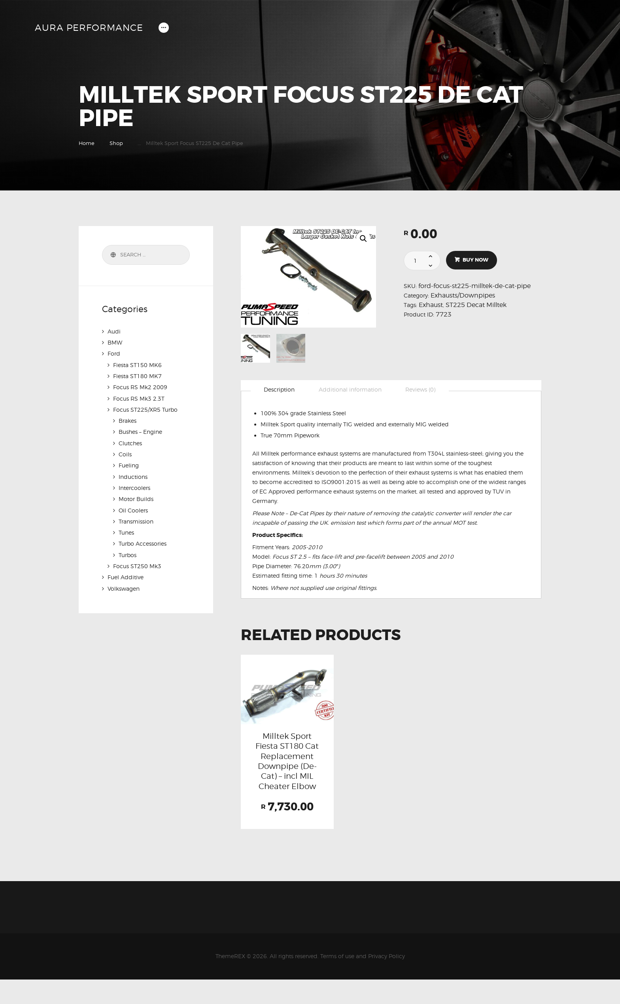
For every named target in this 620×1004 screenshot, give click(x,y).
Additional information (350, 389)
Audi (114, 331)
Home (87, 143)
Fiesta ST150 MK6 (137, 364)
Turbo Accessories (142, 541)
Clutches (130, 442)
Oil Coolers (133, 508)
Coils (125, 453)
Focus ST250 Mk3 (137, 563)
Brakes (127, 419)
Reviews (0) (422, 389)
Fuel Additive (126, 574)
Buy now (476, 260)
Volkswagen (124, 585)
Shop (116, 143)
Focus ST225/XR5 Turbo (145, 408)
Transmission (136, 519)
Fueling (129, 464)
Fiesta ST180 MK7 (137, 375)
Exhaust (431, 305)
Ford (114, 353)
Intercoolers (134, 486)
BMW (115, 342)
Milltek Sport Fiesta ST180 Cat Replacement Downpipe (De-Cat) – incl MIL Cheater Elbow (287, 773)
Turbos (127, 552)
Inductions (133, 475)
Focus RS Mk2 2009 (140, 386)
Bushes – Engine (140, 431)
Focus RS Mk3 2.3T (138, 397)
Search (112, 255)
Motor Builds (136, 497)
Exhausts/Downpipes (463, 295)
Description (279, 389)
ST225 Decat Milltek (476, 305)
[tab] (279, 390)
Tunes (126, 530)
